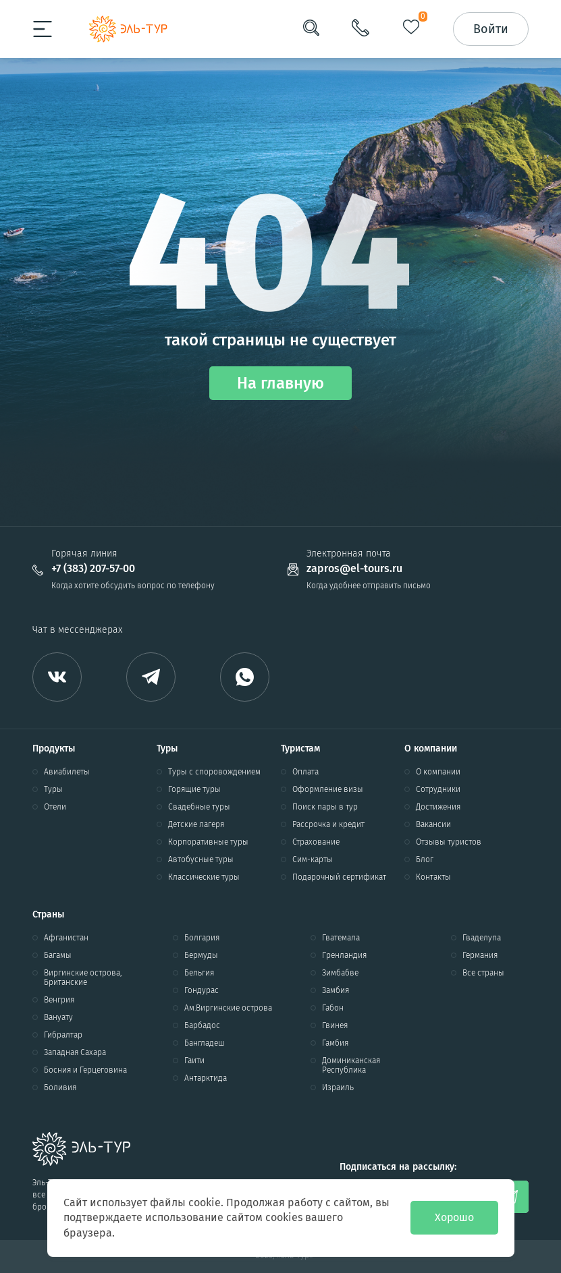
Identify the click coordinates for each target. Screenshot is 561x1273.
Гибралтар (63, 1035)
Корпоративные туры (208, 842)
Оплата (305, 771)
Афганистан (66, 937)
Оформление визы (327, 789)
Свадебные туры (199, 807)
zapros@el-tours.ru (354, 569)
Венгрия (59, 1000)
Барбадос (202, 1025)
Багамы (58, 955)
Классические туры (204, 877)
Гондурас (201, 990)
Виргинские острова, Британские (83, 977)
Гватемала (341, 937)
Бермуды (201, 955)
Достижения (438, 807)
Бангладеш (204, 1043)
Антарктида (205, 1078)
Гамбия (335, 1043)
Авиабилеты (67, 771)
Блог (424, 859)
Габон (333, 1008)
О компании (438, 771)
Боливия (60, 1087)
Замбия (335, 990)
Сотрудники (438, 789)
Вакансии (433, 824)
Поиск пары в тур (325, 807)
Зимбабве (340, 973)
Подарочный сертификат (339, 877)
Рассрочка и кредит (328, 824)
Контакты (433, 877)
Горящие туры (194, 789)
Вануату (58, 1017)
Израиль (338, 1087)
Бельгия (199, 973)
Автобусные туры (201, 859)
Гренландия (344, 955)
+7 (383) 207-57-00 (93, 569)
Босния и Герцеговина (85, 1070)
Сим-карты (312, 859)
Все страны (483, 973)
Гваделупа (481, 937)
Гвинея (335, 1025)
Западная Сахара (75, 1052)
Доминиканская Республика (351, 1065)
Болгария (201, 937)
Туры (53, 789)
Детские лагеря (196, 824)
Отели (55, 807)
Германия (480, 955)
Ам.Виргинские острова (228, 1008)
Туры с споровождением (214, 771)
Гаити (194, 1060)
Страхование (316, 842)
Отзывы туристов (448, 842)
